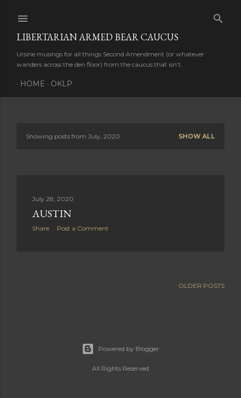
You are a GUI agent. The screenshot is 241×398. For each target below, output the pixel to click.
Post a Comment (83, 228)
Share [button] (40, 228)
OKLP (58, 83)
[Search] (218, 16)
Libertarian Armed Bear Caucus (97, 37)
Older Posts (201, 285)
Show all (196, 136)
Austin (51, 213)
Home (29, 83)
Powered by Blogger (120, 349)
